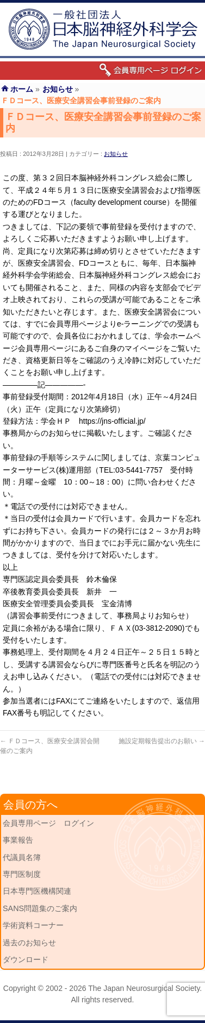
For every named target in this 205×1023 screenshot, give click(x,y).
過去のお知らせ (29, 942)
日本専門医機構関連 (37, 891)
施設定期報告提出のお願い (162, 741)
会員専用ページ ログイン (48, 823)
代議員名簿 (22, 857)
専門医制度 (22, 874)
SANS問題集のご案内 (40, 908)
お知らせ (116, 153)
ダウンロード (25, 959)
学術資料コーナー (33, 925)
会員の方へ (30, 805)
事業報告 (18, 840)
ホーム (21, 89)
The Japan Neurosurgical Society (144, 988)
